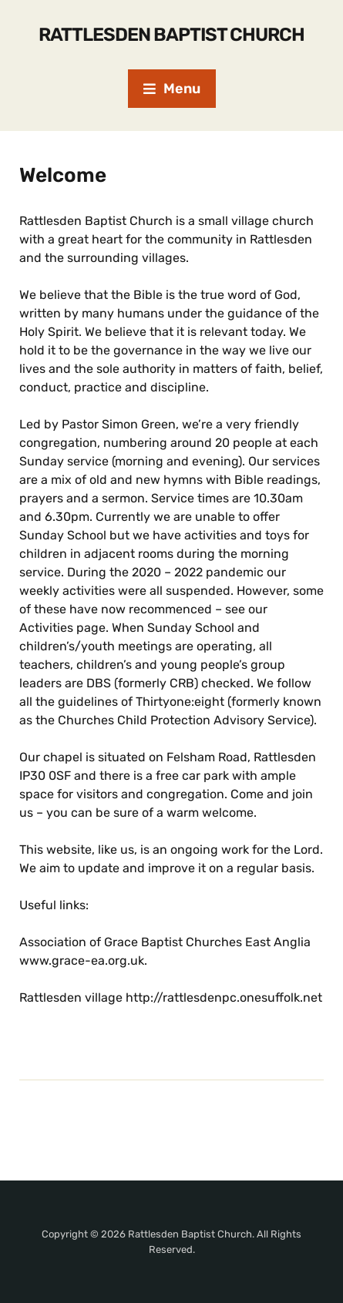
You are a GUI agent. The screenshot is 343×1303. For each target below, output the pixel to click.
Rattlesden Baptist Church (171, 34)
